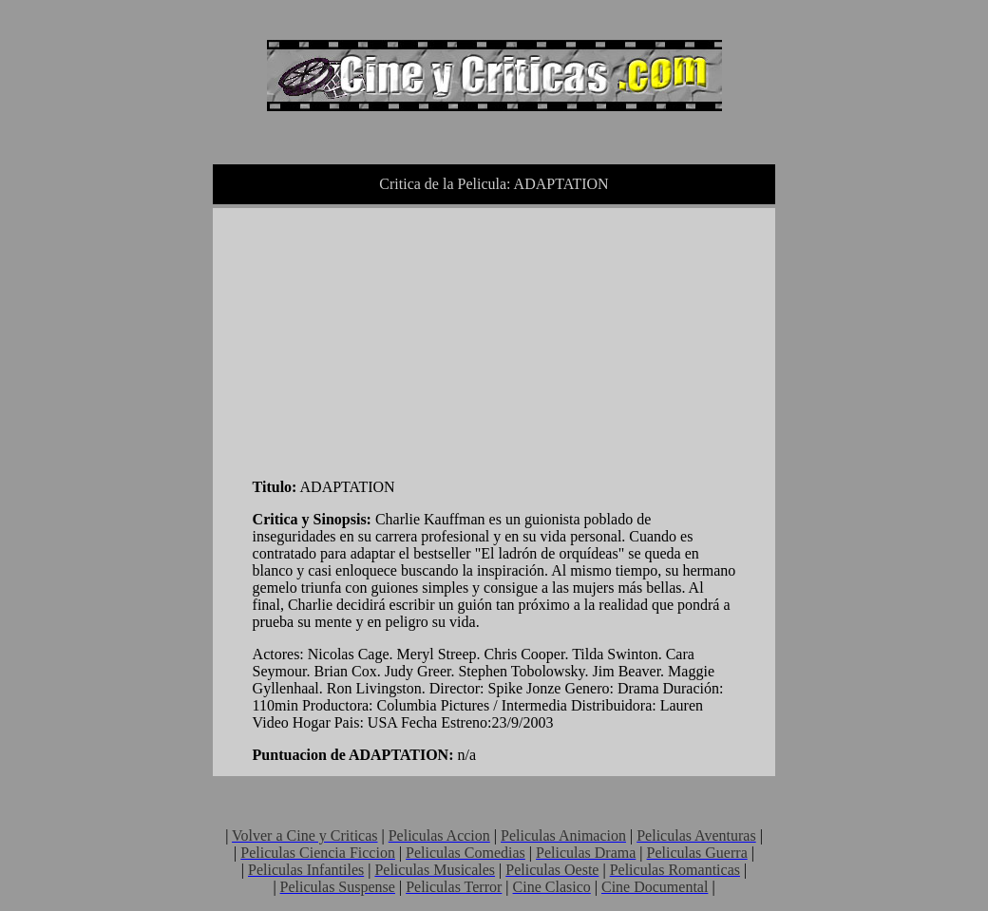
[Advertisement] (395, 339)
